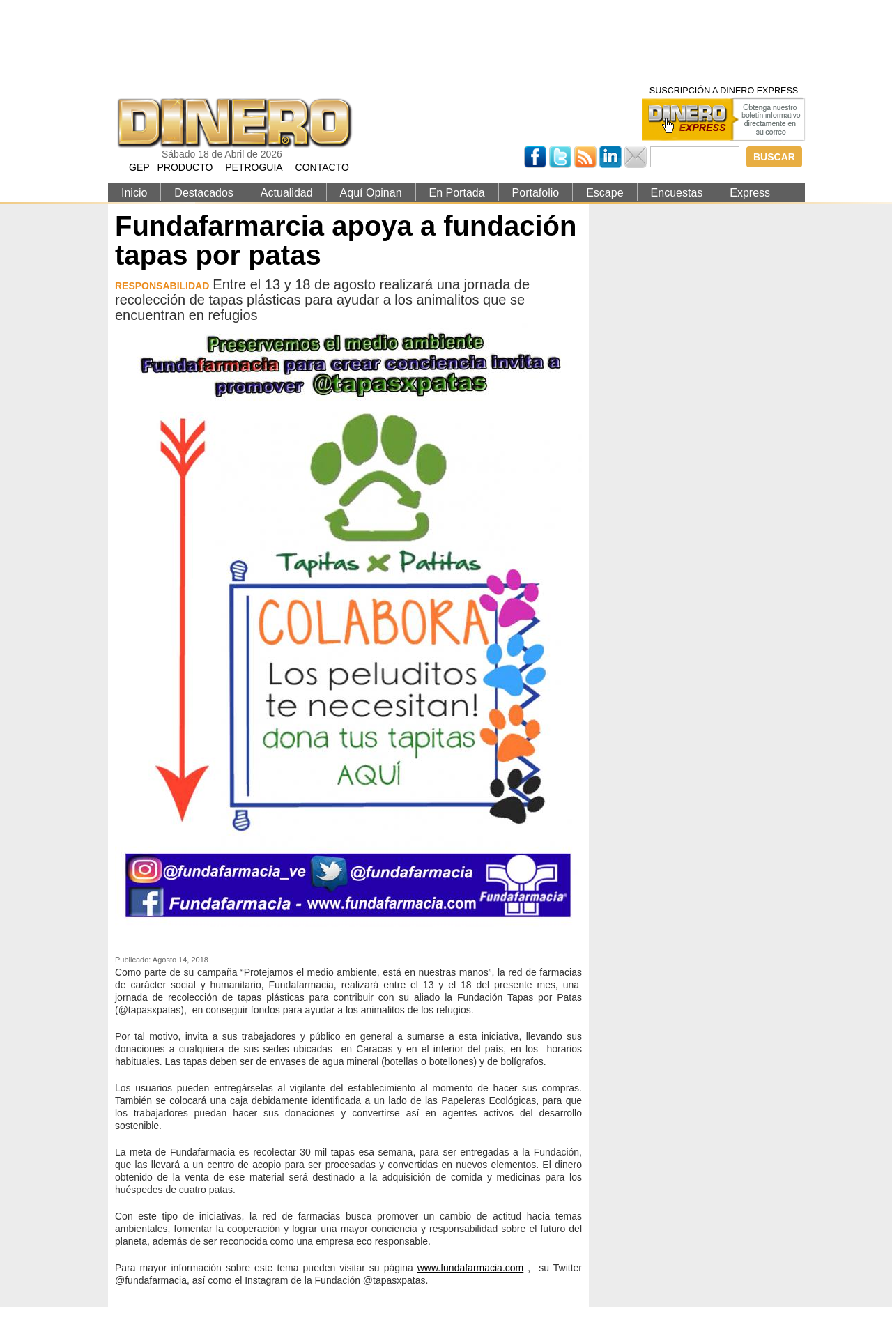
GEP (139, 167)
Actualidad (287, 193)
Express (750, 193)
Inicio (134, 193)
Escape (604, 193)
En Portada (457, 193)
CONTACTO (322, 167)
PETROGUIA (253, 167)
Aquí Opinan (371, 193)
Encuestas (677, 193)
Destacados (203, 193)
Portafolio (536, 193)
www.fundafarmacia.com (470, 1267)
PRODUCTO (185, 167)
